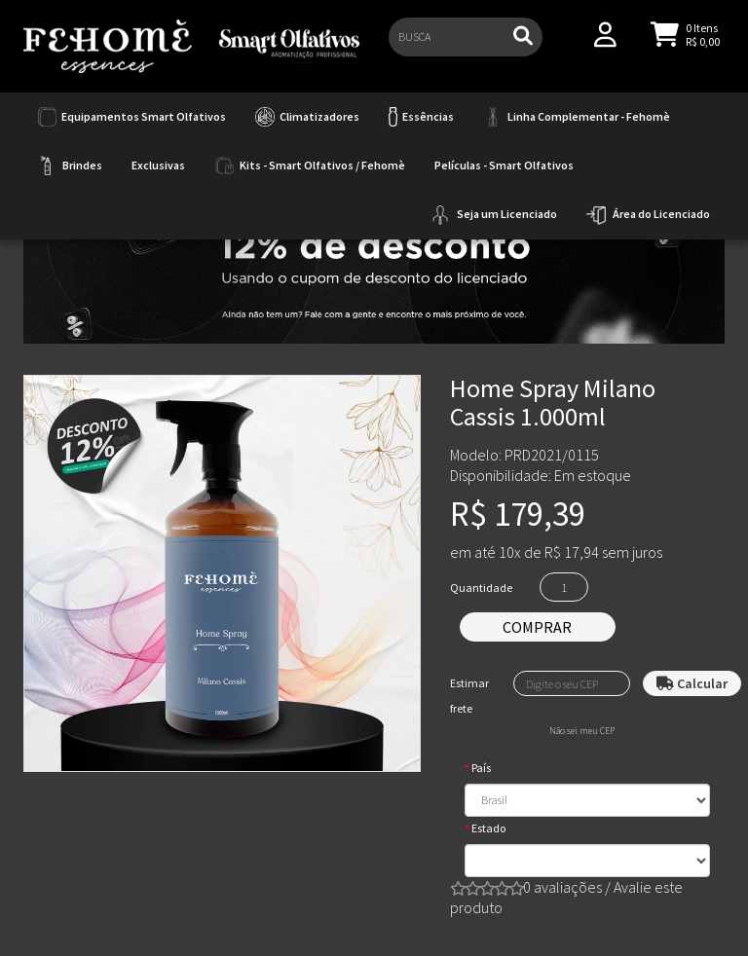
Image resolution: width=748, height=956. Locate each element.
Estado (488, 828)
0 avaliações (562, 887)
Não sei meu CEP (582, 731)
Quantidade (481, 587)
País (481, 767)
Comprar (537, 627)
